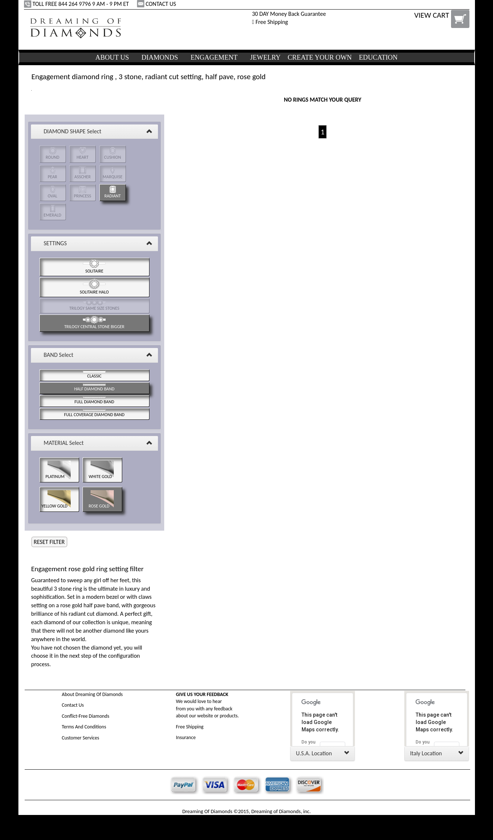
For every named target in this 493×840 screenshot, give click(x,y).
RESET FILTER (49, 541)
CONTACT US (157, 3)
